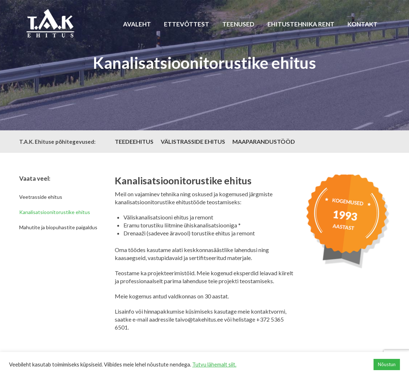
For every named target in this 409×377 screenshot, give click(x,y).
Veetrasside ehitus (40, 197)
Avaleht (137, 24)
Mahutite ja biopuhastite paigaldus (58, 227)
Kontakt (362, 24)
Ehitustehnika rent (300, 24)
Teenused (238, 24)
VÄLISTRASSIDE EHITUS (193, 141)
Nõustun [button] (387, 364)
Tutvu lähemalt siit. (214, 364)
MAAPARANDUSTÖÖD (263, 141)
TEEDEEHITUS (134, 141)
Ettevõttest (186, 24)
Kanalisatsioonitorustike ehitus (54, 212)
